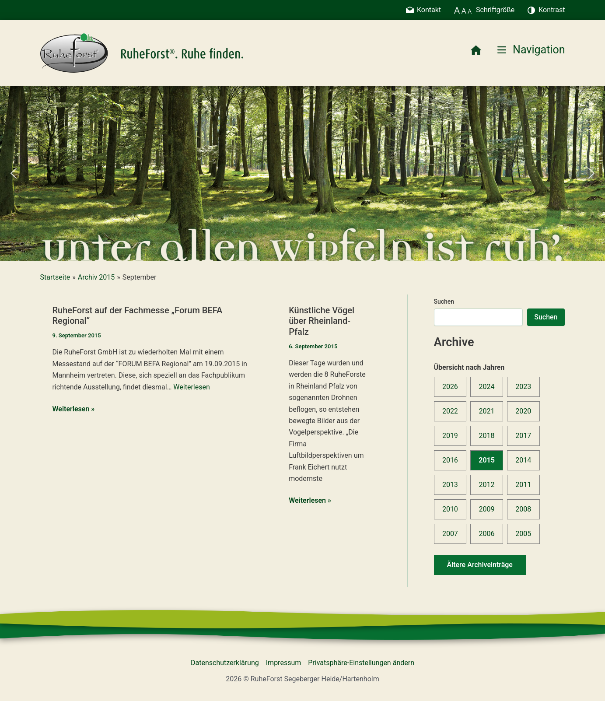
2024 (487, 386)
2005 (523, 533)
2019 (450, 435)
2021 (487, 411)
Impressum (283, 663)
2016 (450, 460)
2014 (523, 460)
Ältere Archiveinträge (480, 565)
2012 (487, 484)
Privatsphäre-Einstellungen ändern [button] (361, 663)
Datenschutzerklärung (225, 663)
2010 (450, 509)
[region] (302, 173)
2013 (450, 484)
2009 (487, 509)
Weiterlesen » (73, 409)
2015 (487, 460)
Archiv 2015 (96, 277)
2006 (487, 533)
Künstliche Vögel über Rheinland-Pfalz (321, 321)
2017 (523, 435)
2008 (523, 509)
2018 (487, 435)
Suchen (444, 301)
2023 (523, 386)
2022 (450, 411)
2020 (523, 411)
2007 (450, 533)
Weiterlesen (191, 387)
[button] (14, 173)
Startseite (55, 277)
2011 (523, 484)
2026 (450, 386)
